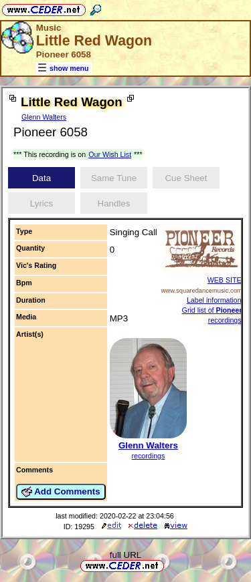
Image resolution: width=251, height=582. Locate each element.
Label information (214, 300)
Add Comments (60, 491)
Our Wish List (109, 154)
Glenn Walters (43, 117)
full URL (125, 555)
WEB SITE (224, 280)
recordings (148, 456)
